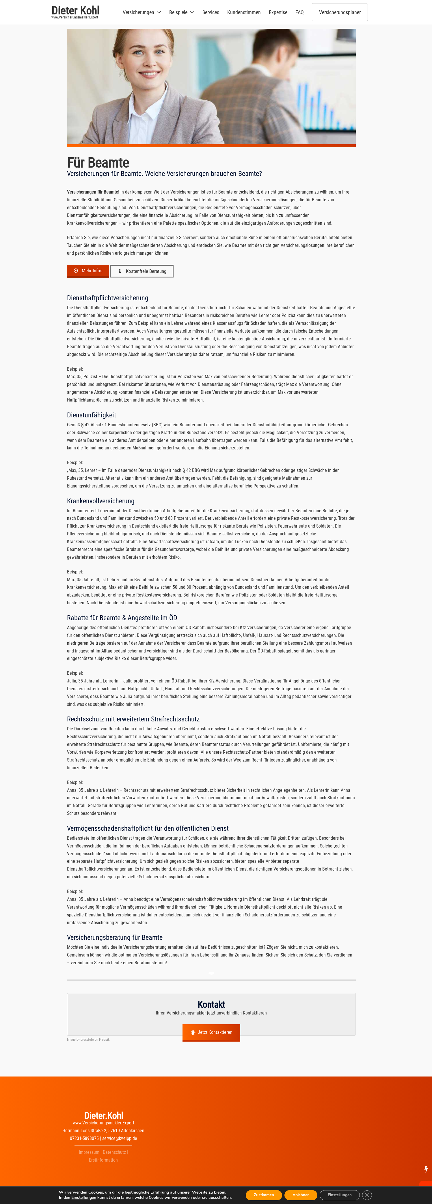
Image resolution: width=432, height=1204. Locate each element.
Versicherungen (138, 12)
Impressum (89, 1153)
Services (210, 12)
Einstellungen (80, 1197)
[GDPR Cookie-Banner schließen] (369, 1195)
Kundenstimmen (244, 12)
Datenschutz (114, 1153)
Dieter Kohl (75, 10)
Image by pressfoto (80, 1040)
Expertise (278, 12)
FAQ (299, 12)
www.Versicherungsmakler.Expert (103, 1123)
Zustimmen (262, 1195)
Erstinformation (103, 1160)
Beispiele (178, 12)
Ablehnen (300, 1195)
